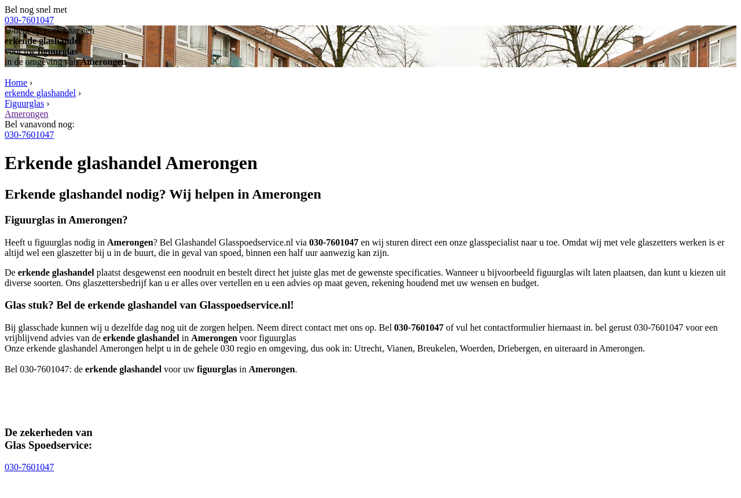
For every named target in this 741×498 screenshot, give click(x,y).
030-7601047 (29, 20)
